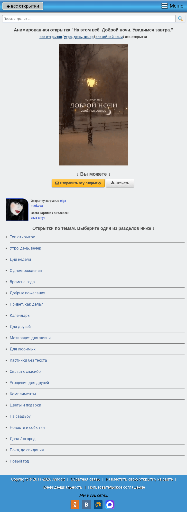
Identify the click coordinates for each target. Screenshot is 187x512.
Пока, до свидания (27, 450)
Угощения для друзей (29, 382)
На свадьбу (20, 416)
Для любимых (23, 349)
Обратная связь (85, 479)
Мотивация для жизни (30, 338)
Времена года (22, 282)
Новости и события (27, 427)
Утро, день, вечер (25, 248)
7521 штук (38, 218)
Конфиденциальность (62, 487)
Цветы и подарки (25, 405)
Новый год (19, 461)
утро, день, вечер (79, 37)
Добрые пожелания (27, 293)
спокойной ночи (109, 37)
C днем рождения (26, 270)
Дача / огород (23, 438)
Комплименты (23, 394)
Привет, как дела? (26, 304)
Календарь (20, 315)
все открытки (23, 6)
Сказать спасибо (25, 371)
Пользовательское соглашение (116, 487)
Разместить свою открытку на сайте (139, 479)
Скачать (120, 183)
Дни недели (20, 259)
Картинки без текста (28, 360)
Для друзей (20, 326)
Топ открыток (22, 237)
